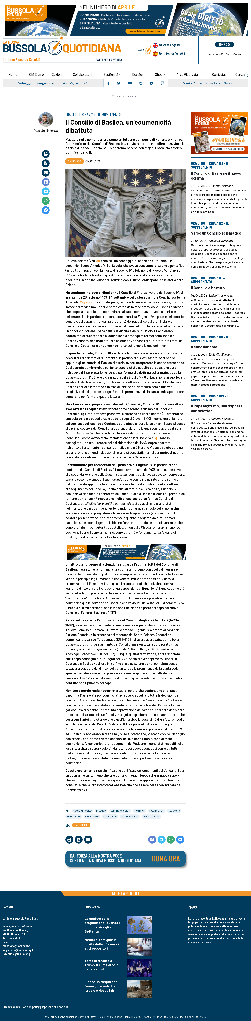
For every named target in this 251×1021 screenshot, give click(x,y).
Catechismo (133, 95)
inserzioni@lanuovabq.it (17, 953)
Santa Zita (191, 82)
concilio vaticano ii (120, 810)
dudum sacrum (156, 810)
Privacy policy (11, 1006)
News (168, 45)
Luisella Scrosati (45, 129)
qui (98, 260)
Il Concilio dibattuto (208, 286)
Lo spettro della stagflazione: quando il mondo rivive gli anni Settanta (103, 924)
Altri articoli (125, 893)
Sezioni (57, 74)
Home (13, 74)
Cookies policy (30, 1006)
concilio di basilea (82, 810)
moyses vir (139, 810)
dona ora (224, 44)
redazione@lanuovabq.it (18, 945)
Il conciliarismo (204, 345)
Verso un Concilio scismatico (216, 232)
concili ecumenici (151, 815)
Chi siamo (36, 74)
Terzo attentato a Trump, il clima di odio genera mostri (101, 964)
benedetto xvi (74, 815)
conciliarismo (92, 815)
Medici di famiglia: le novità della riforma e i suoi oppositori (102, 943)
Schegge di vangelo (33, 82)
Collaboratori (82, 74)
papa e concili (110, 815)
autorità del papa (130, 815)
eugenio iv (101, 810)
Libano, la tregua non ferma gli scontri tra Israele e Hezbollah (101, 985)
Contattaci (219, 74)
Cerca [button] (241, 74)
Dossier (137, 74)
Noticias (171, 53)
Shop (158, 74)
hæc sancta (174, 810)
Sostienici (111, 74)
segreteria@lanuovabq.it (18, 949)
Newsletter (224, 54)
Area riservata (187, 74)
